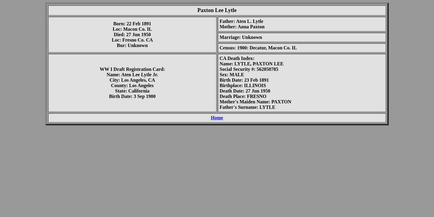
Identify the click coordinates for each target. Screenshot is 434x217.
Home (217, 117)
